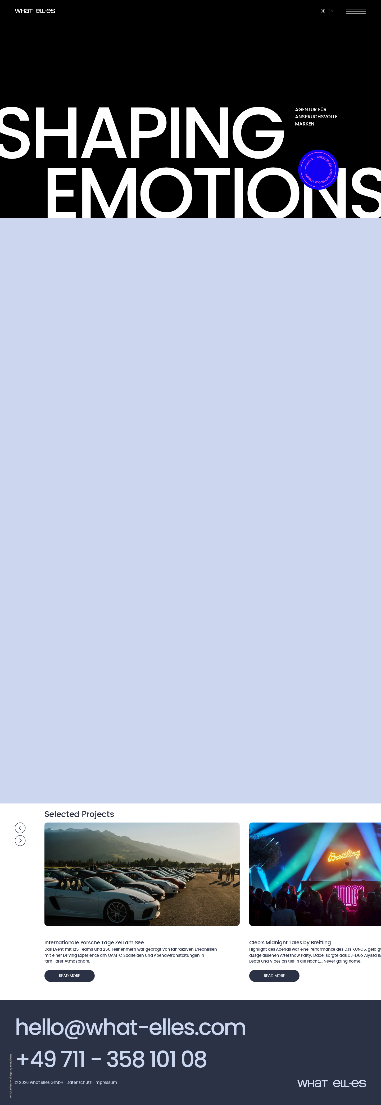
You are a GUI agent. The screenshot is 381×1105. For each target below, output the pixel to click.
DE (322, 11)
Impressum (105, 1083)
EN (330, 11)
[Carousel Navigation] (20, 835)
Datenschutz (79, 1083)
